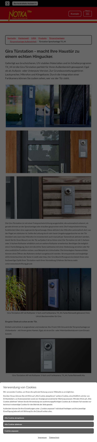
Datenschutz (54, 437)
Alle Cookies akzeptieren (14, 418)
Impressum (42, 437)
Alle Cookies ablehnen (13, 424)
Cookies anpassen (11, 431)
